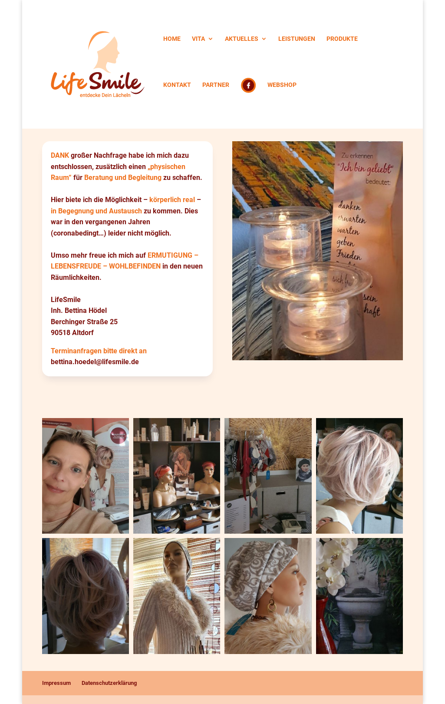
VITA (198, 39)
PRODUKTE (342, 39)
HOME (172, 39)
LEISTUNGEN (296, 39)
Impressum (56, 683)
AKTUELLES (241, 39)
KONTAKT (177, 85)
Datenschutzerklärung (109, 683)
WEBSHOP (282, 85)
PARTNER (215, 85)
